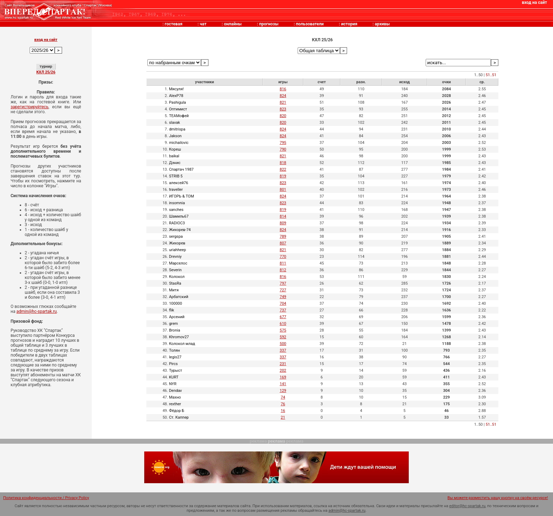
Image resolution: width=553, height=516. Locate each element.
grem (173, 323)
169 (283, 377)
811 (283, 263)
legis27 (175, 357)
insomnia (177, 203)
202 (283, 370)
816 (283, 89)
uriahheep (177, 250)
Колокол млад (182, 343)
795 (283, 142)
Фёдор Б (176, 410)
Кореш (175, 149)
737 (283, 310)
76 (283, 404)
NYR (172, 384)
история (349, 24)
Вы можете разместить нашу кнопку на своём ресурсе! (498, 498)
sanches (176, 209)
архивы (382, 24)
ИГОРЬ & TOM (181, 196)
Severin (175, 270)
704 (283, 303)
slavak (174, 122)
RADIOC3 (177, 223)
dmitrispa (177, 129)
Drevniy (175, 256)
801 (283, 189)
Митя (173, 290)
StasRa (175, 283)
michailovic (178, 142)
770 (283, 256)
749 (283, 297)
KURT (173, 377)
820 (283, 116)
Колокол (176, 276)
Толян (174, 350)
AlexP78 (176, 95)
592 (283, 337)
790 (283, 149)
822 (283, 169)
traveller (176, 189)
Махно (175, 397)
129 (283, 390)
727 (283, 290)
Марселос (178, 263)
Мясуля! (176, 89)
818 (283, 162)
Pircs (173, 364)
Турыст (175, 370)
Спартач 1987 (181, 169)
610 (283, 323)
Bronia (174, 330)
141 (283, 384)
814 (283, 216)
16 (283, 410)
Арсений (176, 317)
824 (283, 95)
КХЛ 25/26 (45, 72)
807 (283, 243)
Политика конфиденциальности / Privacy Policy (46, 498)
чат (203, 24)
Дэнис (175, 162)
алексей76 (178, 183)
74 (283, 397)
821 (283, 102)
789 (283, 236)
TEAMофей (179, 116)
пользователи (310, 24)
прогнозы (269, 24)
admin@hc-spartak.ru (36, 311)
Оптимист (178, 109)
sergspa (176, 236)
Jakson (175, 136)
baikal (174, 156)
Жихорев (177, 243)
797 (283, 283)
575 (283, 330)
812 (283, 270)
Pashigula (177, 102)
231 (283, 364)
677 (283, 317)
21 (283, 417)
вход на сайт (534, 2)
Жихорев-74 (180, 229)
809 (283, 223)
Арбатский (178, 297)
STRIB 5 (176, 176)
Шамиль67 (179, 216)
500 (283, 343)
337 (283, 350)
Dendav (175, 390)
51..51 (491, 75)
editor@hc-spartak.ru (467, 506)
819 (283, 176)
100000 (175, 303)
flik (171, 310)
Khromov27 (179, 337)
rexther (175, 404)
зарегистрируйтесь (29, 106)
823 (283, 109)
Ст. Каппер (179, 417)
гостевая (173, 24)
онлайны (233, 24)
